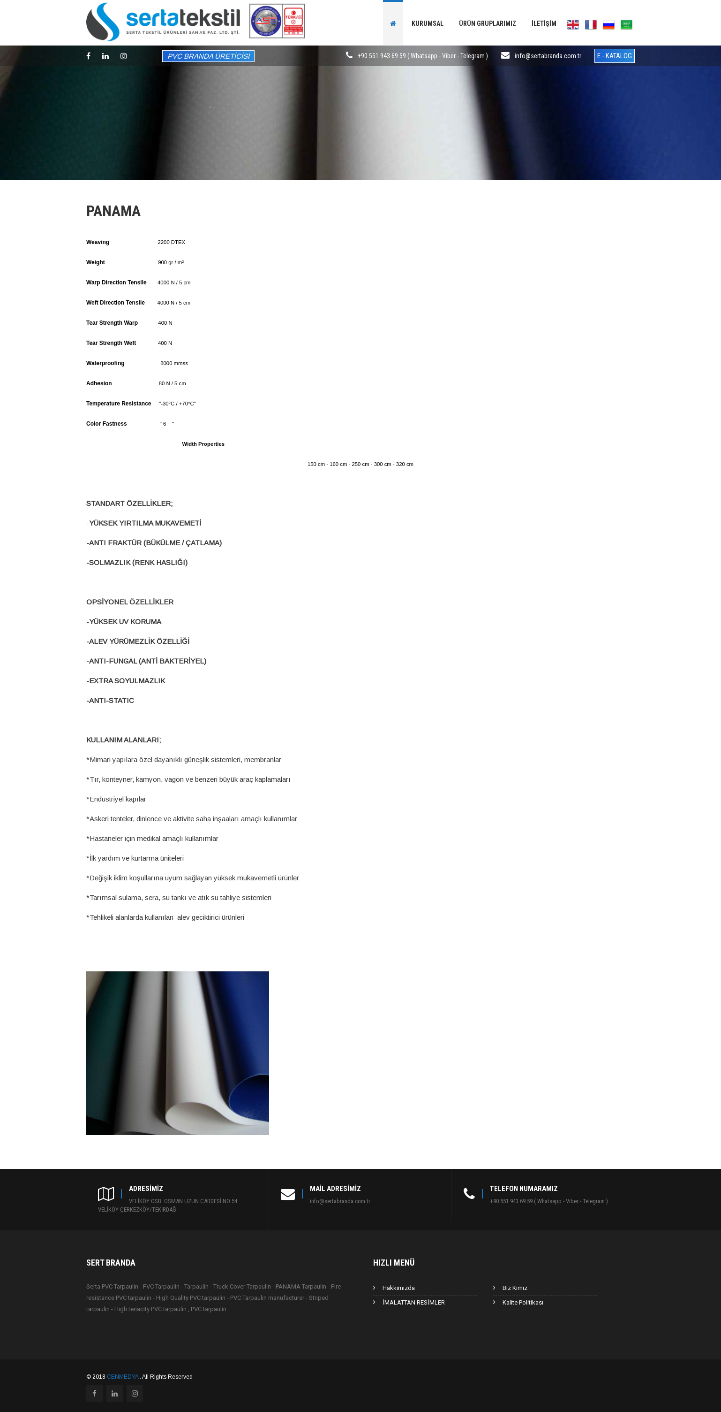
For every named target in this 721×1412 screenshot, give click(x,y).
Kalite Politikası (523, 1302)
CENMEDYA (123, 1377)
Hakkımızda (399, 1287)
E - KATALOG (614, 56)
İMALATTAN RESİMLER (414, 1302)
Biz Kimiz (515, 1287)
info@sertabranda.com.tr (548, 56)
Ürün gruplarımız (487, 23)
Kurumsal (427, 23)
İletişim (544, 23)
